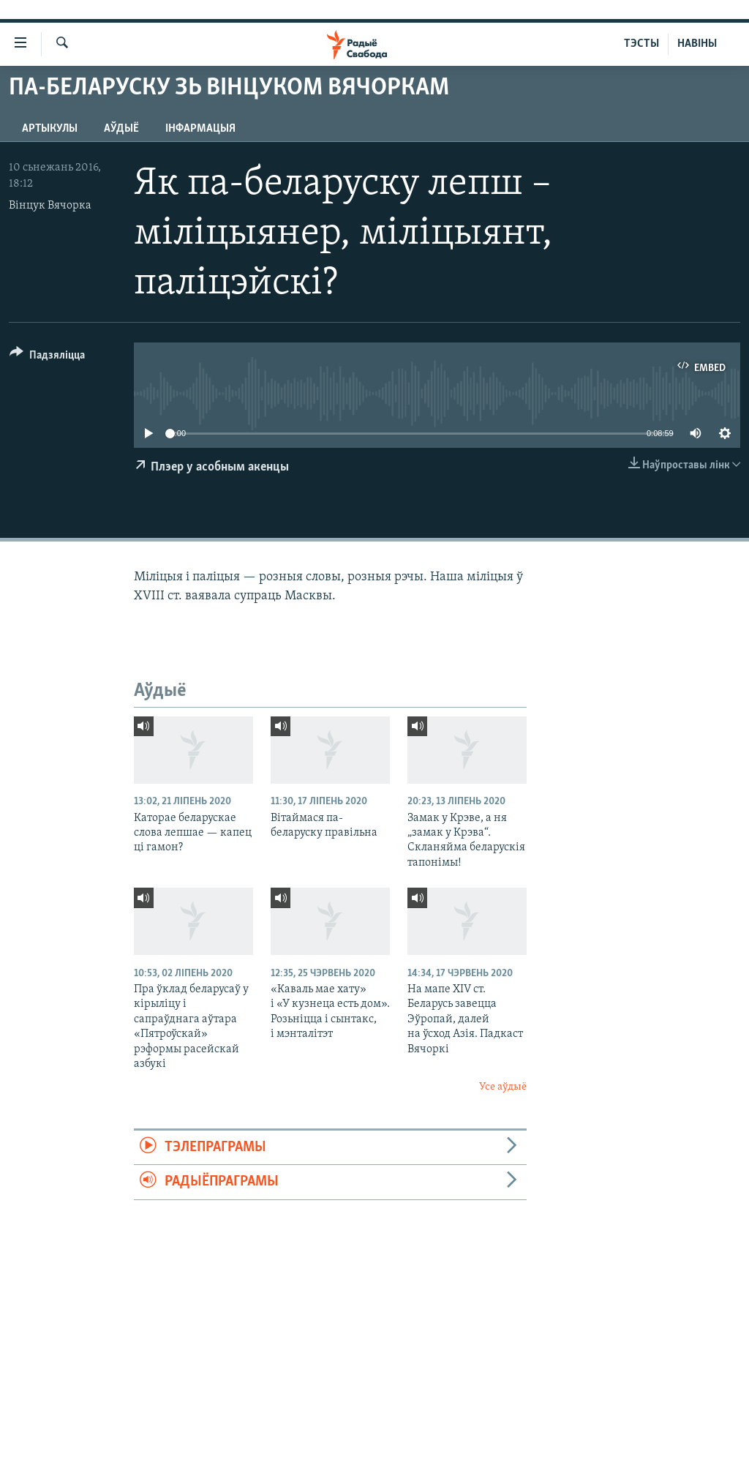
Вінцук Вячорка (50, 205)
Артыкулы (50, 129)
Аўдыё (121, 129)
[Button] (47, 357)
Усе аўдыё (503, 1087)
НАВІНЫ (697, 44)
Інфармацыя (200, 129)
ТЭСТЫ (641, 44)
